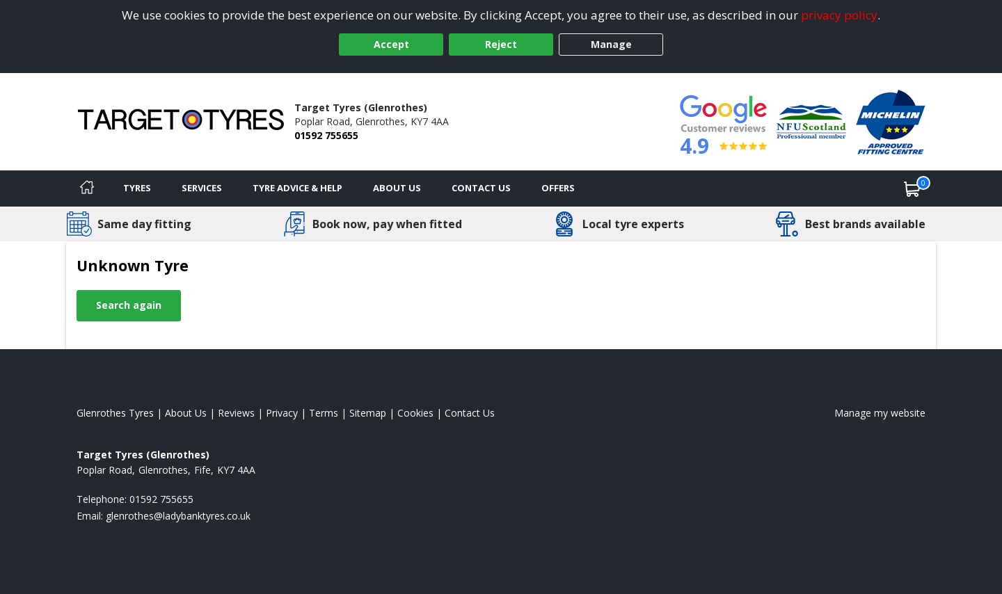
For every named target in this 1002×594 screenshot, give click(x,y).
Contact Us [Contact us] (481, 188)
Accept (391, 44)
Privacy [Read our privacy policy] (282, 412)
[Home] (87, 188)
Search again (128, 305)
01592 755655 (326, 135)
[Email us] (178, 515)
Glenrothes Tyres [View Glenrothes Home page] (115, 412)
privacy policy (839, 15)
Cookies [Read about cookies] (415, 412)
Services (202, 188)
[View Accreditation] (811, 120)
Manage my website (879, 412)
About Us (397, 188)
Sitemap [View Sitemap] (367, 412)
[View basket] (912, 188)
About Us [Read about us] (186, 412)
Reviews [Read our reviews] (236, 412)
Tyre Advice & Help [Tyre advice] (297, 188)
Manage (611, 44)
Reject (501, 44)
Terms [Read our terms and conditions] (323, 412)
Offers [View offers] (558, 188)
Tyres (137, 188)
